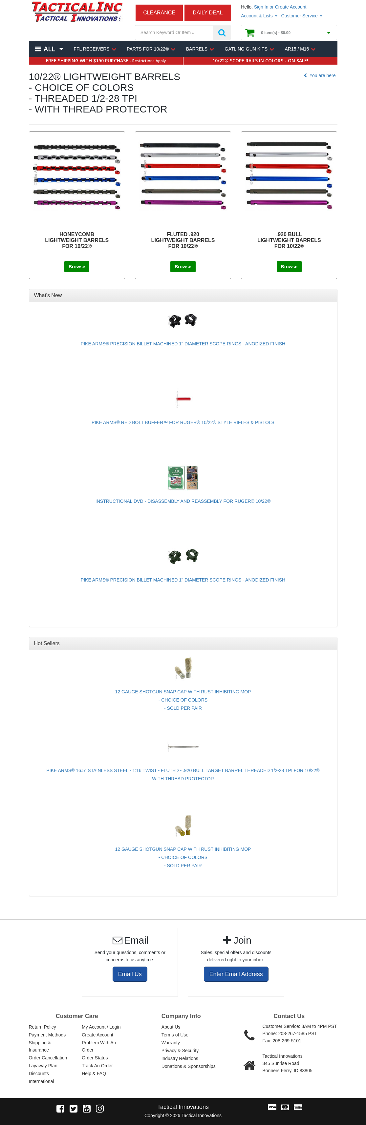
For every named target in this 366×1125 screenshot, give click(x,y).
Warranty (170, 1042)
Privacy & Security (180, 1050)
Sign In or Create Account (280, 7)
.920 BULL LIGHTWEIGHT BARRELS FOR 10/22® (289, 240)
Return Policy (42, 1027)
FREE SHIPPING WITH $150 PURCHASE (106, 60)
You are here (318, 75)
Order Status (95, 1057)
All (49, 48)
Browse (77, 266)
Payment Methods (47, 1034)
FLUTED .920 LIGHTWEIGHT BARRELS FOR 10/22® (183, 240)
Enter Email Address (236, 974)
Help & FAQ (94, 1073)
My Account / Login (101, 1027)
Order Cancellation (48, 1057)
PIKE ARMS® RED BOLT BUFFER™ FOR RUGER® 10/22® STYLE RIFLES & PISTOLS (183, 422)
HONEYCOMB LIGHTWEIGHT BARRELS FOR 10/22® (77, 240)
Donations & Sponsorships (188, 1066)
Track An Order (97, 1065)
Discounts (39, 1073)
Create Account (97, 1034)
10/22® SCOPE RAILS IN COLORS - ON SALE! (260, 60)
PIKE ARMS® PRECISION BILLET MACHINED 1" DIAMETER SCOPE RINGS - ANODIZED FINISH (183, 343)
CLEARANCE (159, 12)
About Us (171, 1027)
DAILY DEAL (208, 12)
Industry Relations (179, 1058)
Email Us (130, 974)
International (41, 1081)
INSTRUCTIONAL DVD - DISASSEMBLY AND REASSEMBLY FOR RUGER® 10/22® (183, 501)
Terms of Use (174, 1034)
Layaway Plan (43, 1065)
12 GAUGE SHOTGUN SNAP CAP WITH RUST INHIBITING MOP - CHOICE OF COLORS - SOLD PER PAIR (183, 700)
